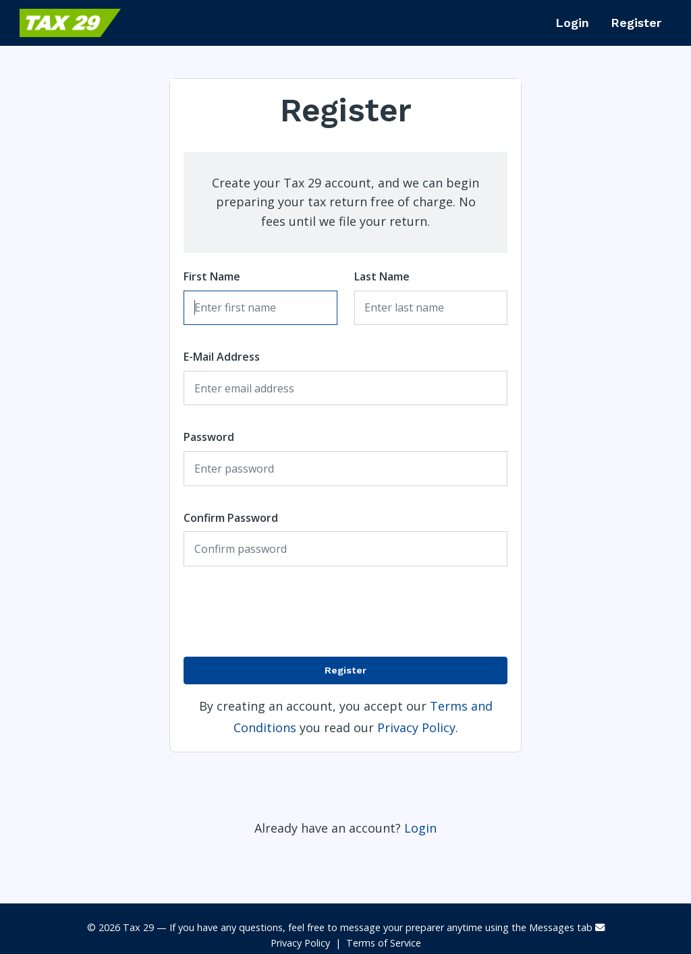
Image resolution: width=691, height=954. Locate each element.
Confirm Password (231, 517)
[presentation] (399, 611)
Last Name (382, 276)
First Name (212, 276)
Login (572, 23)
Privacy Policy (416, 727)
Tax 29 (138, 927)
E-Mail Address (222, 356)
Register (636, 23)
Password (209, 436)
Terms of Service (383, 942)
